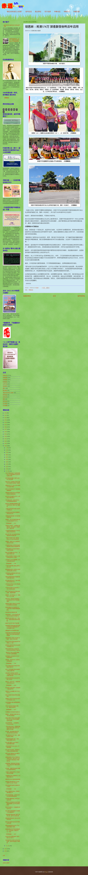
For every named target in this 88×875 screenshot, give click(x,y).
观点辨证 (38, 11)
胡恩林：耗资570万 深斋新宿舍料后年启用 (12, 542)
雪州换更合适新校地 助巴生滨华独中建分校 (12, 574)
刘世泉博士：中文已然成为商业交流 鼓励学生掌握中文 (12, 615)
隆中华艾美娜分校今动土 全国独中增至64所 (12, 553)
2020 (5, 436)
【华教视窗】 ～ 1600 (10, 685)
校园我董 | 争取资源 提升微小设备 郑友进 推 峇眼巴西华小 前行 (12, 765)
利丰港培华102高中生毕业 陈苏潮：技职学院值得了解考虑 (12, 841)
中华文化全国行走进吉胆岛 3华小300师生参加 (12, 588)
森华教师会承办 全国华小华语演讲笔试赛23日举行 (12, 570)
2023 (5, 443)
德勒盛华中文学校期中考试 (12, 630)
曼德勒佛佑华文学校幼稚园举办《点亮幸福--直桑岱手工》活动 (12, 830)
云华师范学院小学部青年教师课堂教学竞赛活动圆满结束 (12, 546)
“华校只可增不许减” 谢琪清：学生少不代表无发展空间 (12, 538)
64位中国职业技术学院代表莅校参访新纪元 (12, 666)
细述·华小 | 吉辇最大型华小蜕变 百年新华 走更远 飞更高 (12, 482)
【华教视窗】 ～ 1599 (10, 663)
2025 (5, 848)
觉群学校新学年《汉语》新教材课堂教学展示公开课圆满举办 (14, 40)
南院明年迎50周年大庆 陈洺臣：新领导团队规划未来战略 (12, 619)
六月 (7, 459)
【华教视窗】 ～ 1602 (10, 789)
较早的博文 (81, 296)
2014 (5, 422)
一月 (7, 447)
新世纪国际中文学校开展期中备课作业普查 (12, 549)
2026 (5, 851)
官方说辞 (48, 11)
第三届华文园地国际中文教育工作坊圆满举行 (12, 811)
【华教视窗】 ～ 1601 (10, 709)
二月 (7, 450)
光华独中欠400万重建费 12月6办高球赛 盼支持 (12, 560)
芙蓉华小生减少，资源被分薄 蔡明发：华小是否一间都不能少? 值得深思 (13, 527)
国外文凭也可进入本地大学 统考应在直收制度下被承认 (12, 649)
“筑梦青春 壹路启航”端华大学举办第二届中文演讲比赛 (12, 815)
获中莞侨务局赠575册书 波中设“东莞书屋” (12, 479)
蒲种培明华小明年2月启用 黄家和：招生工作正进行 (12, 638)
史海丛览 (5, 397)
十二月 (7, 845)
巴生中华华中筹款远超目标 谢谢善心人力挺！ (12, 642)
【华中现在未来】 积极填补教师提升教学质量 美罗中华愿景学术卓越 (12, 728)
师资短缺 (5, 394)
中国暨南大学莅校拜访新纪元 (12, 712)
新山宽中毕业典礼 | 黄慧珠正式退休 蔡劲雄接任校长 (12, 750)
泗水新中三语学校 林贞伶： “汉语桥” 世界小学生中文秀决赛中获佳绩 (12, 674)
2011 (5, 415)
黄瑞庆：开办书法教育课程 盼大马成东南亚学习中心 (12, 520)
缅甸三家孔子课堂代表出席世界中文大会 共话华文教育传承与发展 (12, 719)
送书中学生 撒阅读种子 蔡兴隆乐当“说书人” (12, 837)
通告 (4, 388)
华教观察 (5, 379)
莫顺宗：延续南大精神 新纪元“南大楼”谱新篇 (12, 715)
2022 (5, 441)
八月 (7, 464)
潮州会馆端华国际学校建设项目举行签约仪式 (12, 577)
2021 (5, 438)
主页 (54, 296)
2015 (5, 424)
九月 (7, 466)
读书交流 (28, 11)
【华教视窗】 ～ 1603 (10, 834)
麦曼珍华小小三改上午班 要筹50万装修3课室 (12, 486)
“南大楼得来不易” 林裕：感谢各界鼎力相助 (12, 736)
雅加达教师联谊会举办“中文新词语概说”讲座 (12, 826)
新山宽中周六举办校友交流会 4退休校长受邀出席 (13, 535)
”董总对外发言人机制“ (14, 11)
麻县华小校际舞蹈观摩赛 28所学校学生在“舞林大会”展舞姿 (12, 505)
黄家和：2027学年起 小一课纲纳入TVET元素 (12, 595)
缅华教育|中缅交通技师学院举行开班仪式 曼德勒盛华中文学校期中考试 (12, 627)
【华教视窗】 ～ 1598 (10, 563)
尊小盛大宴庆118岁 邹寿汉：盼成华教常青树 (12, 743)
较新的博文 (27, 296)
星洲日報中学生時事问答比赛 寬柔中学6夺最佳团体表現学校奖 (12, 634)
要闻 (4, 399)
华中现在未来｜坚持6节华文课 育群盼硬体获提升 (12, 500)
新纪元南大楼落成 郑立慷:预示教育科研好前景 (12, 754)
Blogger (46, 871)
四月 (7, 454)
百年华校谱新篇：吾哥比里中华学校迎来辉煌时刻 (12, 795)
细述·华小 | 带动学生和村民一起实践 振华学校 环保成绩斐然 (12, 600)
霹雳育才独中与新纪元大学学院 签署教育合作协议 (12, 604)
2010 (5, 413)
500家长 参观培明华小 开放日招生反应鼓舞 (12, 772)
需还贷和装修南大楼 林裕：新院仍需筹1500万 (12, 739)
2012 (5, 417)
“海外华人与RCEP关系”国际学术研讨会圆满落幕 (12, 653)
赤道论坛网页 (6, 863)
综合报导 (5, 386)
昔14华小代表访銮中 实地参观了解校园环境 (12, 688)
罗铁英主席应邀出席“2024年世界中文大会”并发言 (12, 782)
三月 (7, 452)
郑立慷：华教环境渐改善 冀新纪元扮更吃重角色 (12, 769)
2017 (5, 429)
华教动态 (57, 11)
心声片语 (5, 384)
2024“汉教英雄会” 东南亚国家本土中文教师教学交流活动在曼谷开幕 (12, 474)
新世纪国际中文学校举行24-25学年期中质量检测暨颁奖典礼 (12, 609)
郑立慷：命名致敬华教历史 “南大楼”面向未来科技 (12, 732)
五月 (7, 457)
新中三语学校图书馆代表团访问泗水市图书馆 (12, 670)
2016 (5, 427)
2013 (5, 420)
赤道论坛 (6, 97)
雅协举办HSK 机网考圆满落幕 (12, 779)
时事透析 (5, 382)
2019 (5, 434)
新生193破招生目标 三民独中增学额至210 (12, 792)
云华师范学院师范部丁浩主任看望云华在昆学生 (12, 531)
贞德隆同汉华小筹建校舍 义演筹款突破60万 (12, 776)
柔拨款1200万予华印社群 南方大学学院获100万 (12, 699)
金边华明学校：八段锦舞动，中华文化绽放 (12, 723)
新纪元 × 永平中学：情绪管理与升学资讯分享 (12, 682)
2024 (5, 445)
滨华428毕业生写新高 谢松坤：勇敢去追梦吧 (11, 706)
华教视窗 (5, 377)
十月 (7, 468)
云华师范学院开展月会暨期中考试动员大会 (12, 513)
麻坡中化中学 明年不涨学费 (12, 623)
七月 (7, 461)
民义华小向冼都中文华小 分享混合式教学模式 (12, 497)
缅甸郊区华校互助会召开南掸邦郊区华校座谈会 (12, 493)
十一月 (7, 471)
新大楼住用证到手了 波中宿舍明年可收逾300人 (12, 581)
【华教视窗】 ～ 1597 (10, 523)
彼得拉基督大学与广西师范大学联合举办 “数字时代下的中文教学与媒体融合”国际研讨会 (12, 759)
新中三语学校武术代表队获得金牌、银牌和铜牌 (12, 592)
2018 (5, 431)
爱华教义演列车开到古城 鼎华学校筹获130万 (12, 646)
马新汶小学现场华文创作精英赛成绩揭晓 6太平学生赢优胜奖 (12, 803)
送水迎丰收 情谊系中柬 (11, 612)
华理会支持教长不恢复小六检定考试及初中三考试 (12, 557)
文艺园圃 (5, 405)
